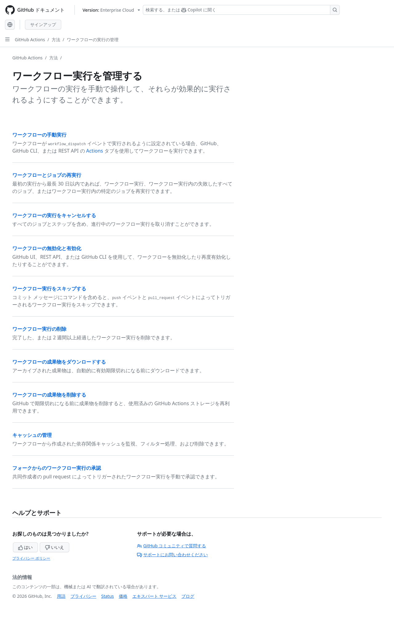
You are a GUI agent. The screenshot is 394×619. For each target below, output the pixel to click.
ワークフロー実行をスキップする (49, 288)
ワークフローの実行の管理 (93, 39)
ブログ (187, 596)
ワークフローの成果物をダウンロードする (59, 361)
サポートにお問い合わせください (172, 554)
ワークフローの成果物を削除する (49, 394)
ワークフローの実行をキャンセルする (54, 215)
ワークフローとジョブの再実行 (46, 175)
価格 (123, 596)
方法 (56, 39)
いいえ (54, 547)
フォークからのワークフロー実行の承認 (56, 468)
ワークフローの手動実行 (39, 134)
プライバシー (83, 596)
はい (25, 547)
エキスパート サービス (154, 596)
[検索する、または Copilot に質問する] (241, 10)
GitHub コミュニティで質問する (171, 546)
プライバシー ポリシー (31, 558)
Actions (94, 150)
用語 (61, 596)
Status (107, 596)
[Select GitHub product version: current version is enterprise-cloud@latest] (111, 10)
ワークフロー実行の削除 (39, 328)
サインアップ (43, 24)
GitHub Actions (30, 39)
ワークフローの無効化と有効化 (46, 248)
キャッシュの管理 (32, 435)
